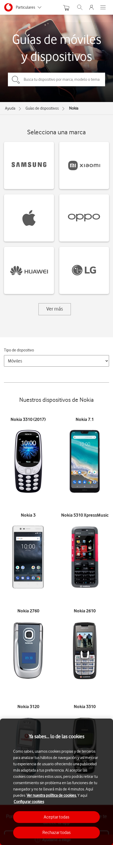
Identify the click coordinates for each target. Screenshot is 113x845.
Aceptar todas (56, 817)
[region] (56, 782)
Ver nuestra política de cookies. (52, 795)
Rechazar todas (56, 832)
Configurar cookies (29, 801)
